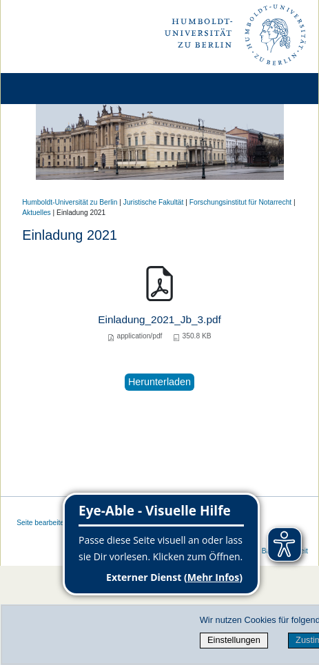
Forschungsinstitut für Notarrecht (240, 202)
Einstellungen (233, 640)
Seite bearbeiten (42, 522)
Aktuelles (36, 212)
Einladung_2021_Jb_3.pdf (159, 319)
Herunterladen (159, 381)
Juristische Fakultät (153, 202)
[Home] (49, 88)
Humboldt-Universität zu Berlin (69, 202)
